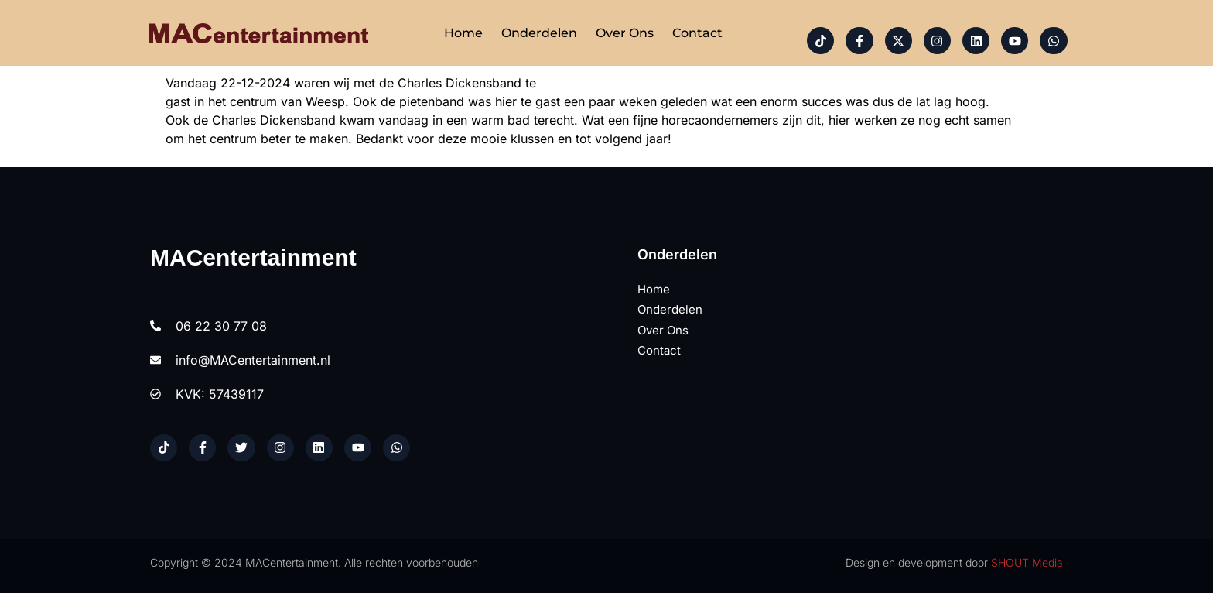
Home (463, 33)
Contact (697, 33)
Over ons (625, 33)
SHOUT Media (1027, 562)
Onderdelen (539, 33)
